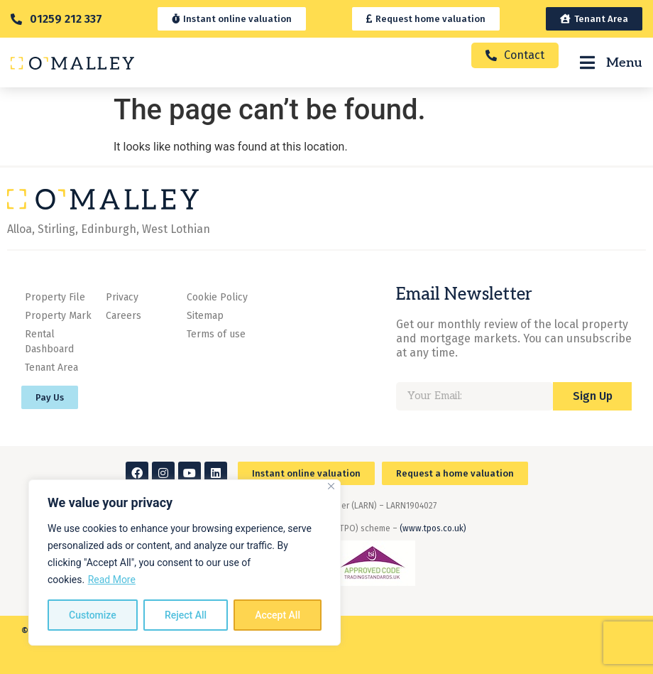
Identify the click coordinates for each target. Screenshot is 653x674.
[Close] (331, 486)
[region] (184, 562)
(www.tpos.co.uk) (433, 528)
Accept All (277, 615)
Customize (92, 615)
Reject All (186, 615)
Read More (112, 579)
